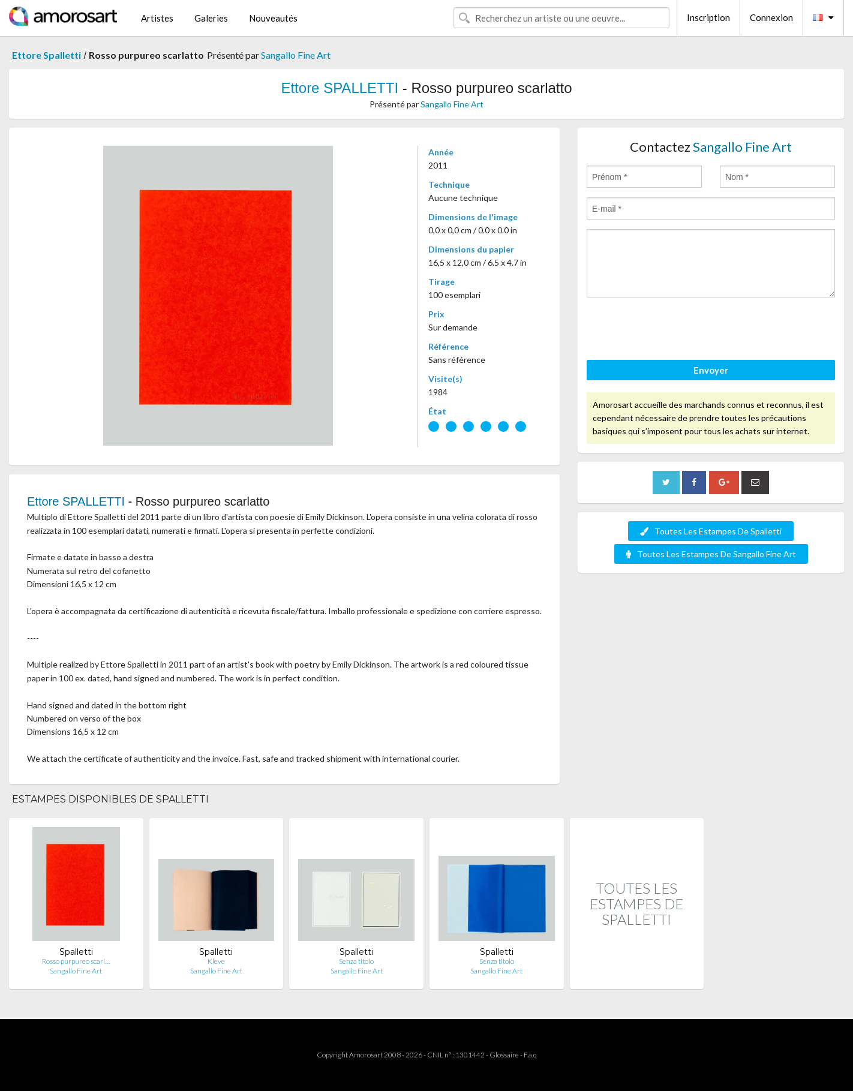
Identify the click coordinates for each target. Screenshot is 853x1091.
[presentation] (678, 330)
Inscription (708, 17)
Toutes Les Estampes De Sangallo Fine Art (711, 554)
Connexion (771, 17)
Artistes (157, 18)
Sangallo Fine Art (296, 55)
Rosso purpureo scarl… (76, 961)
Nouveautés (273, 18)
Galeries (211, 18)
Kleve (216, 961)
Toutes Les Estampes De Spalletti (711, 531)
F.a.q (530, 1054)
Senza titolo (356, 961)
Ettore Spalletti (46, 55)
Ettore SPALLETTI (339, 88)
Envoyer (710, 370)
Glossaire (504, 1054)
